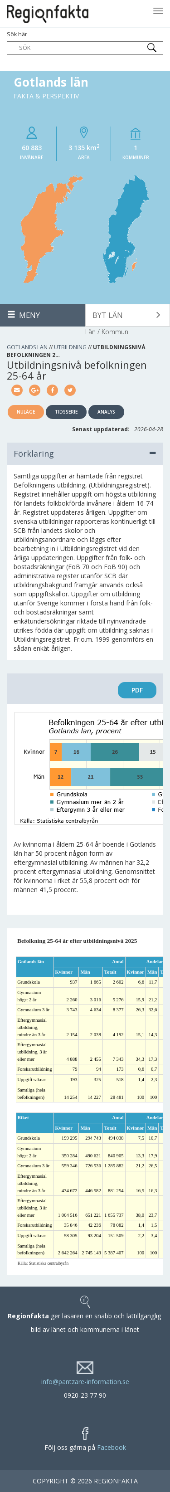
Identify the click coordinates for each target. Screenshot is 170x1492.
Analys (106, 412)
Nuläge (26, 412)
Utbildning (70, 347)
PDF (137, 690)
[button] (127, 315)
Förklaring (85, 453)
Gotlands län (27, 347)
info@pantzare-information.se (85, 1381)
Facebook (111, 1447)
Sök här (85, 42)
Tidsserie (66, 412)
